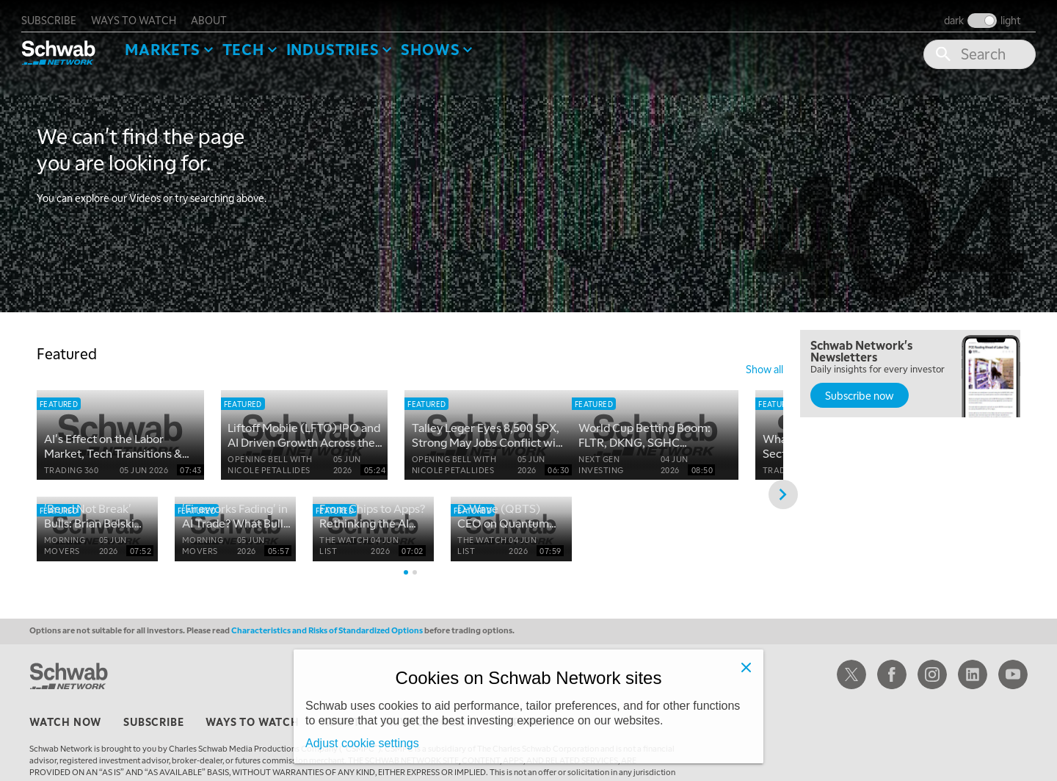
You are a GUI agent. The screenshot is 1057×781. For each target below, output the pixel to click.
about (224, 11)
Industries (347, 41)
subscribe (64, 11)
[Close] (746, 667)
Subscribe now (859, 388)
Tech (258, 41)
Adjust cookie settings (362, 743)
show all (764, 361)
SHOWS (445, 41)
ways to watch (149, 11)
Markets (178, 41)
